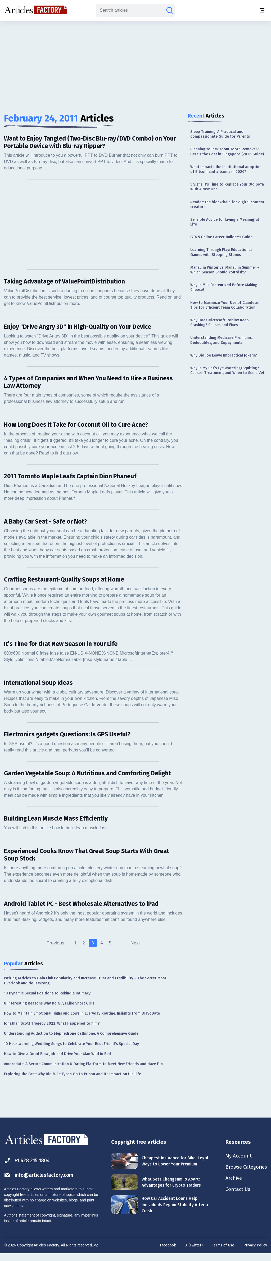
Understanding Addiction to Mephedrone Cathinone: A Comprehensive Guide (71, 1041)
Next (136, 950)
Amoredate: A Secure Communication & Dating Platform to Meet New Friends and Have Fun (83, 1071)
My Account (236, 1164)
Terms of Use (223, 1253)
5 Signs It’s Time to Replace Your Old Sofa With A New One (227, 186)
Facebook (168, 1253)
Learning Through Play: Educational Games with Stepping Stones (221, 252)
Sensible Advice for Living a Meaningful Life (224, 222)
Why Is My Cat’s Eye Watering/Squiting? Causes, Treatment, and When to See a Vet (227, 370)
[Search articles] (169, 10)
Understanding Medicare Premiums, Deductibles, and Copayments (221, 340)
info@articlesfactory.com (40, 1182)
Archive (231, 1187)
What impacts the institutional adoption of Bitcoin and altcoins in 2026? (225, 169)
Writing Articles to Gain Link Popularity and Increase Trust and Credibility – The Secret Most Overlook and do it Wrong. (85, 988)
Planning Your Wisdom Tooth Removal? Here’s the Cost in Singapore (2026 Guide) (227, 151)
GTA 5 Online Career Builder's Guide (221, 237)
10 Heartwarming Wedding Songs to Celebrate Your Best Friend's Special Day (71, 1051)
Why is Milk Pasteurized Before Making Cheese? (223, 287)
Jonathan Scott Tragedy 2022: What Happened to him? (52, 1031)
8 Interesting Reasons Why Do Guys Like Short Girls (49, 1011)
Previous (54, 950)
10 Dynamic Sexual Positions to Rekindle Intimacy (47, 1000)
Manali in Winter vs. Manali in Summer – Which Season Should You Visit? (225, 269)
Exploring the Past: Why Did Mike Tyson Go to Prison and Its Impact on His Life (72, 1081)
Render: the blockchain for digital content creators (227, 204)
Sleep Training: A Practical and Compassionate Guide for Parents (220, 134)
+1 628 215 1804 (28, 1168)
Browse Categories (245, 1175)
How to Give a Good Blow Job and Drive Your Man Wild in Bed (57, 1061)
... (120, 950)
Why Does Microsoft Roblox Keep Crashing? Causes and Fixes (219, 322)
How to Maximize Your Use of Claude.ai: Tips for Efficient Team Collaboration (224, 305)
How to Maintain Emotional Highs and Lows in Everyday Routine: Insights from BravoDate (82, 1021)
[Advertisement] (135, 62)
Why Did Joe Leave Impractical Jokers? (223, 355)
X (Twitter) (194, 1253)
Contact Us (236, 1199)
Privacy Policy (255, 1253)
